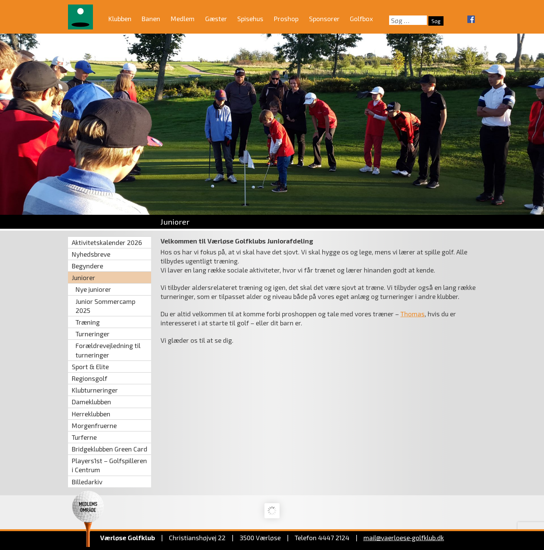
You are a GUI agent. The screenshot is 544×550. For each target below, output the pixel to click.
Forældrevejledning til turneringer (108, 350)
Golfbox (361, 18)
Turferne (84, 437)
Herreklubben (91, 414)
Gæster (216, 18)
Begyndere (87, 266)
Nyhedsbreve (91, 254)
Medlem (183, 18)
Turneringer (93, 333)
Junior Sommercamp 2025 (105, 305)
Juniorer (83, 277)
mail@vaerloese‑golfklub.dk (403, 537)
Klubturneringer (95, 390)
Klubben (119, 18)
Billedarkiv (87, 481)
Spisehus (250, 18)
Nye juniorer (93, 289)
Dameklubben (91, 401)
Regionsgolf (89, 378)
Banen (151, 18)
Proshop (286, 18)
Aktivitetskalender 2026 (107, 242)
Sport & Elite (90, 366)
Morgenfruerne (94, 425)
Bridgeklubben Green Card (109, 449)
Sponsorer (324, 18)
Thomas (412, 313)
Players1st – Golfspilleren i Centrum (109, 465)
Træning (88, 322)
